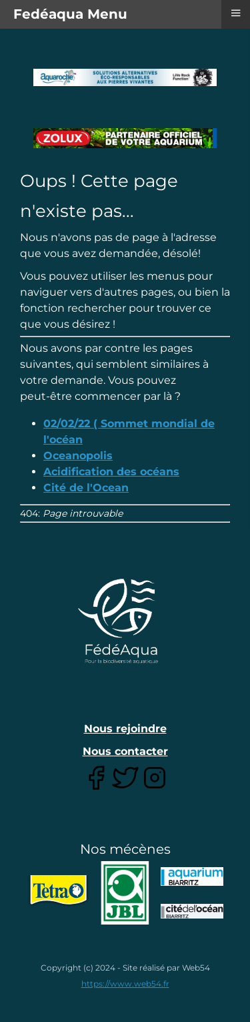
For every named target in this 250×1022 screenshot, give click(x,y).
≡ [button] (235, 12)
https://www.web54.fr (125, 984)
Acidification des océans (111, 471)
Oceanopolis (78, 455)
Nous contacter (125, 751)
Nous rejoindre (125, 728)
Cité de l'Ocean (86, 487)
